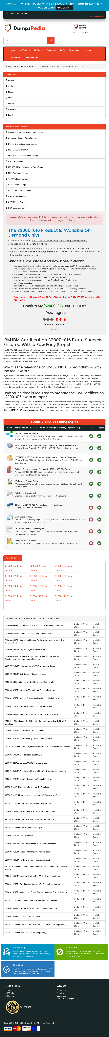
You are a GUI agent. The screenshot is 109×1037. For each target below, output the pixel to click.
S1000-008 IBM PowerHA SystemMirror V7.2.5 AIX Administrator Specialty (37, 746)
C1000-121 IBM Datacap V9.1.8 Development (25, 730)
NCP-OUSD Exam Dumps (18, 149)
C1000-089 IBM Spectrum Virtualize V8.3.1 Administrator (30, 690)
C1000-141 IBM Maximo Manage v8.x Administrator (28, 852)
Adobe (10, 80)
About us (61, 993)
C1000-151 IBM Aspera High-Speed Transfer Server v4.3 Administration (36, 892)
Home (12, 50)
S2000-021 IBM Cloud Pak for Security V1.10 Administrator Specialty (35, 924)
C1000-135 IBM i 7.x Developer (19, 835)
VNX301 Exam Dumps (17, 179)
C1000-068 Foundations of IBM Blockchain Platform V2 (29, 682)
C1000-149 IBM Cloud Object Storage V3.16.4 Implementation (32, 884)
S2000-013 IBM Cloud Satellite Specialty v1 (24, 827)
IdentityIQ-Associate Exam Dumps (22, 155)
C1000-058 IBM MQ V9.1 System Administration (26, 649)
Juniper (10, 86)
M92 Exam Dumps (15, 161)
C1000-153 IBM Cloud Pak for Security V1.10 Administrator (31, 908)
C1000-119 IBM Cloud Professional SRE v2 (23, 754)
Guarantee (51, 50)
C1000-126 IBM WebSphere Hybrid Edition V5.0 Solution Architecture (35, 771)
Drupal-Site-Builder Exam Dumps (21, 144)
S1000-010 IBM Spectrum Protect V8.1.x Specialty (27, 787)
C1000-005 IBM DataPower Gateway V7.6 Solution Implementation (34, 625)
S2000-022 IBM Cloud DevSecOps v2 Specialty (25, 932)
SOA (9, 97)
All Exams (38, 50)
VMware (11, 109)
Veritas (10, 103)
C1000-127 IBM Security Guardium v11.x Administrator (29, 779)
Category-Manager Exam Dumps (21, 138)
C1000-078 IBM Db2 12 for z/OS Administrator (25, 674)
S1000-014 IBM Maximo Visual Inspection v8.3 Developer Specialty (34, 795)
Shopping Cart (97, 16)
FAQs (62, 50)
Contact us (61, 990)
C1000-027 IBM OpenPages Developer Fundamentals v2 (29, 633)
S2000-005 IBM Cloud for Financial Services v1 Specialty (29, 819)
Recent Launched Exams (16, 126)
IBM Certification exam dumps (25, 410)
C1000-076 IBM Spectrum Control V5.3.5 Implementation (30, 666)
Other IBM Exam (13, 558)
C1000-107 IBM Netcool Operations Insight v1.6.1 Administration (33, 698)
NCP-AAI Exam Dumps (17, 173)
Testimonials (74, 50)
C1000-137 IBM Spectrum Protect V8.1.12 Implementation (30, 843)
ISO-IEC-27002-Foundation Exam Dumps (25, 167)
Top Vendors (11, 74)
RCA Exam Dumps (15, 208)
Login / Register (31, 57)
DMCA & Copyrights (66, 998)
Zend (9, 115)
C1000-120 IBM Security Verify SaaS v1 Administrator (28, 738)
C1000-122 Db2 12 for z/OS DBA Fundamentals (26, 763)
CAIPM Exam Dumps (16, 196)
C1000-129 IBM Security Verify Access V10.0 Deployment (30, 811)
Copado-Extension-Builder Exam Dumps (24, 132)
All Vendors (25, 50)
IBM (16, 66)
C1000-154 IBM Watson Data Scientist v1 (23, 916)
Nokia (9, 92)
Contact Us (15, 57)
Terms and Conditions (54, 324)
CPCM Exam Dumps (16, 202)
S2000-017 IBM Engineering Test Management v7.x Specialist (31, 900)
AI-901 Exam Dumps (16, 184)
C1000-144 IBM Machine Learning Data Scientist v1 (27, 860)
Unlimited (89, 50)
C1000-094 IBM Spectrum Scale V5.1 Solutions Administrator (31, 714)
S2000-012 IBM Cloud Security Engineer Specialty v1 (28, 803)
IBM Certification (28, 66)
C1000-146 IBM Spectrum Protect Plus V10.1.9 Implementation (32, 876)
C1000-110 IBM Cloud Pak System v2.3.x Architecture (28, 706)
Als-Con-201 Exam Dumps (18, 190)
